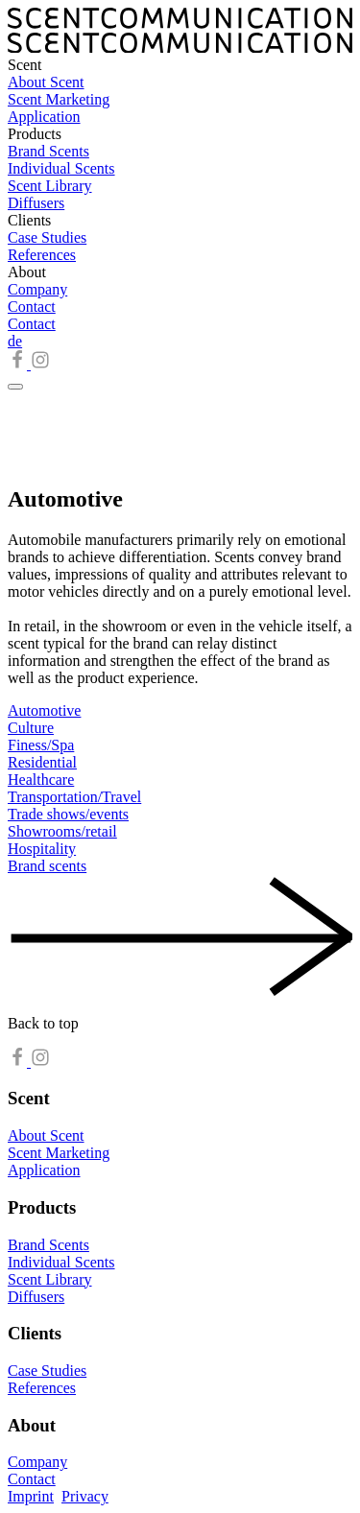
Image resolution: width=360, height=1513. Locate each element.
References (42, 255)
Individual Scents (61, 168)
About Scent (46, 82)
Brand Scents (48, 151)
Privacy (84, 1496)
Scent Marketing (58, 99)
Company (37, 289)
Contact (32, 306)
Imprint (31, 1496)
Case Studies (47, 237)
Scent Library (50, 185)
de (15, 341)
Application (44, 116)
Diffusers (36, 203)
